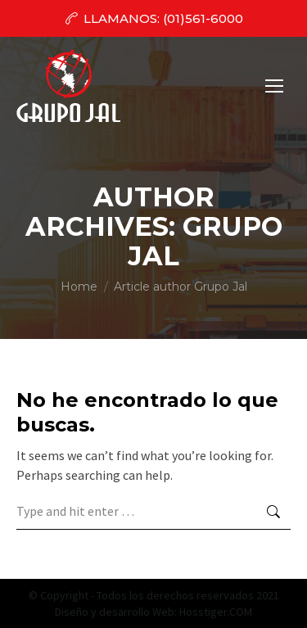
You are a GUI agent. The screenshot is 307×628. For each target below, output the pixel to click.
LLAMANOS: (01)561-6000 (153, 18)
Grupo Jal (205, 241)
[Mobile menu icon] (274, 86)
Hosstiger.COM (215, 611)
